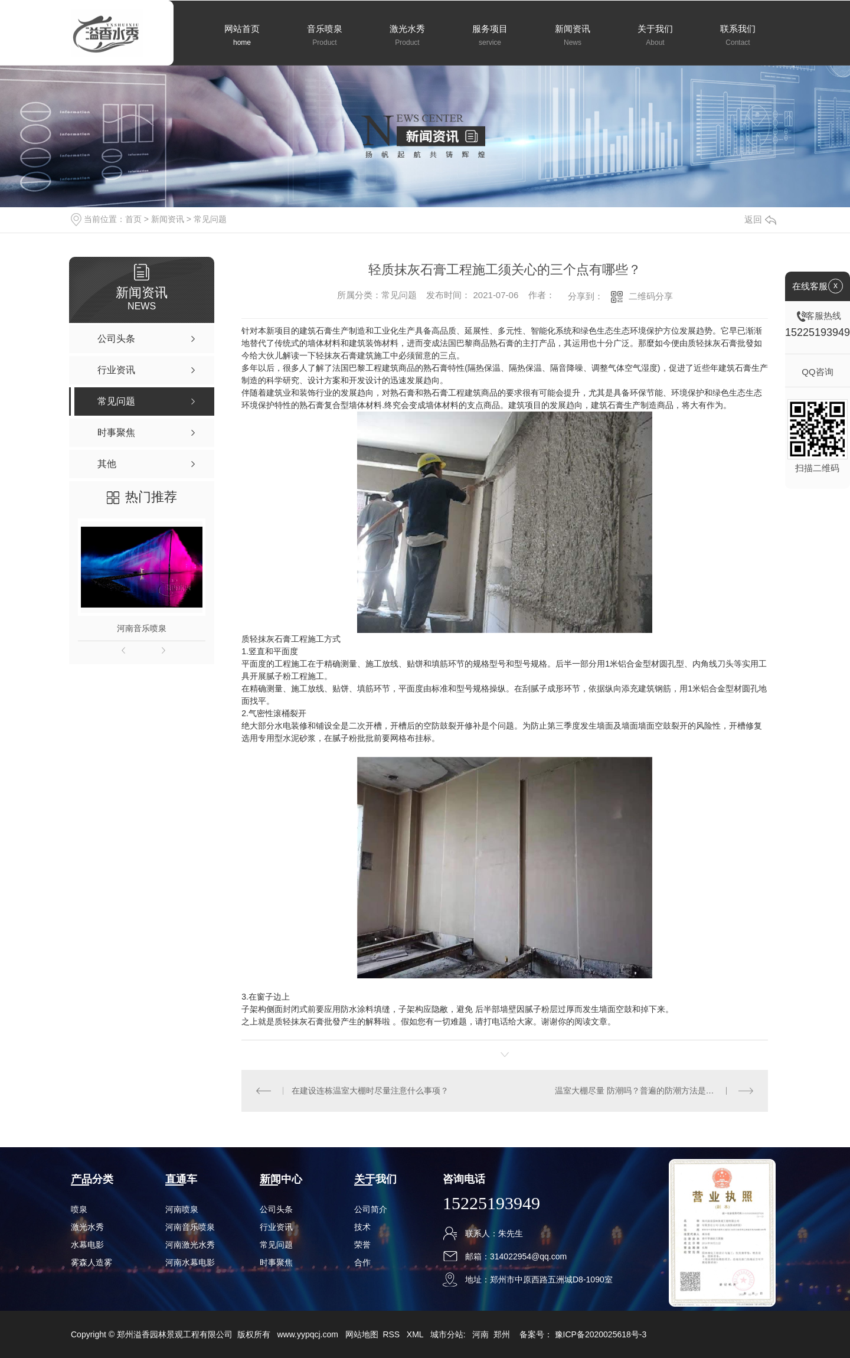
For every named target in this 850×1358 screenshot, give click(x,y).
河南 (480, 1334)
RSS (392, 1334)
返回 (760, 219)
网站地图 (361, 1334)
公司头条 (276, 1209)
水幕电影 (87, 1244)
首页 (133, 219)
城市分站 (446, 1334)
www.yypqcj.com (307, 1334)
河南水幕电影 (190, 1262)
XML (416, 1334)
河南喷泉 (181, 1209)
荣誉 (362, 1244)
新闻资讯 (167, 219)
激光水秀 (87, 1227)
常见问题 (210, 219)
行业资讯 (276, 1227)
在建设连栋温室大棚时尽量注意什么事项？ (370, 1090)
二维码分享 (651, 296)
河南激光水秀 (190, 1244)
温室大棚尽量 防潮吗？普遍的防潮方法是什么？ (643, 1090)
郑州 (501, 1334)
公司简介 (370, 1209)
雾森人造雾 (91, 1262)
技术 (362, 1227)
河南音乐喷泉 (141, 628)
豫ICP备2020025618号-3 (601, 1334)
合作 (362, 1262)
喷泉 (79, 1209)
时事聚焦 (276, 1262)
